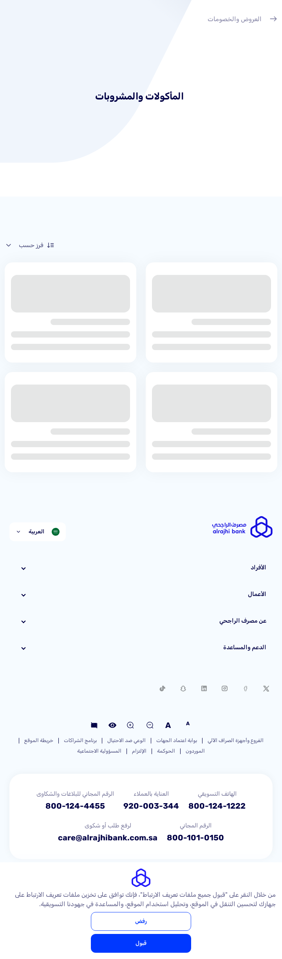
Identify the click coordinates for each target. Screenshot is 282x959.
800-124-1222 (217, 806)
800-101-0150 (195, 837)
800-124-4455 (75, 806)
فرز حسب (29, 245)
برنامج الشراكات (80, 740)
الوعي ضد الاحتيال (126, 740)
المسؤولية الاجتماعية (99, 751)
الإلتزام (139, 751)
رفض (141, 921)
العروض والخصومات (242, 20)
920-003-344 (151, 806)
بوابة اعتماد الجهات (176, 740)
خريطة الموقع (38, 740)
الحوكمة (166, 751)
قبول (141, 943)
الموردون (195, 751)
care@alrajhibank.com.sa (107, 837)
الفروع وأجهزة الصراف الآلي (236, 740)
